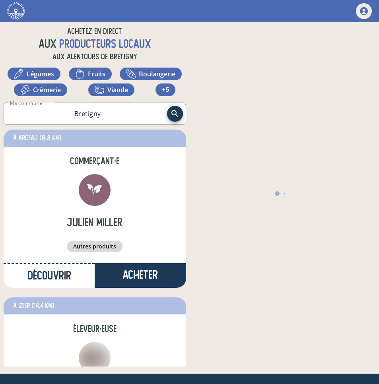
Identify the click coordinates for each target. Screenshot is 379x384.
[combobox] (87, 113)
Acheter (140, 275)
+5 (165, 89)
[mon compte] (364, 11)
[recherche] (175, 114)
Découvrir (49, 276)
